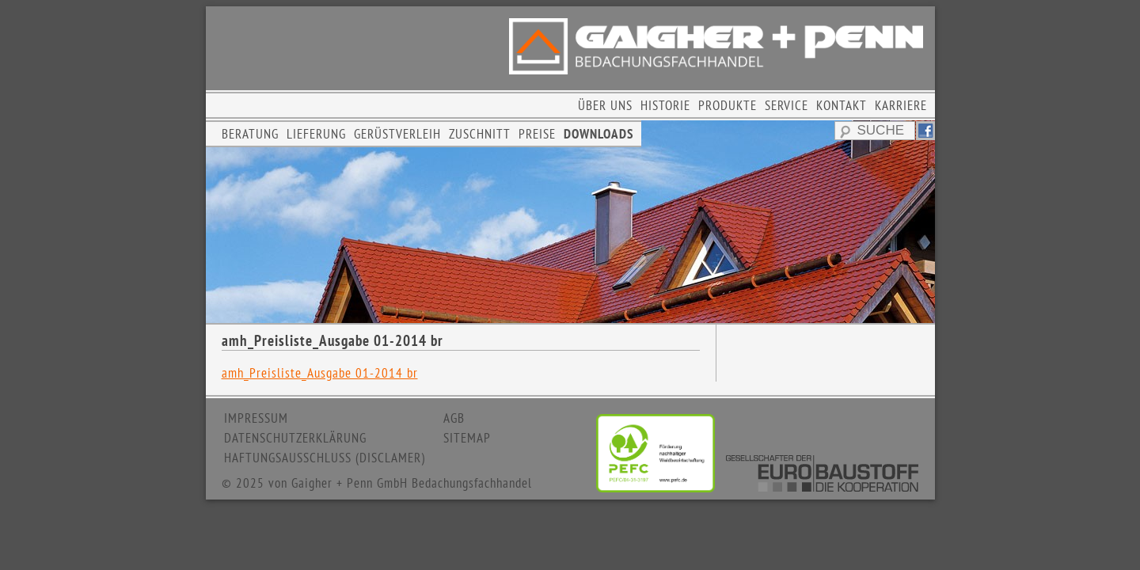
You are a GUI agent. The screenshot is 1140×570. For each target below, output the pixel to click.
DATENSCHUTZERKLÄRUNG (295, 437)
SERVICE (786, 105)
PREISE (537, 133)
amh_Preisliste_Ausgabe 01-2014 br (320, 373)
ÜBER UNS (605, 105)
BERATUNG (250, 133)
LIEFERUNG (316, 133)
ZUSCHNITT (480, 133)
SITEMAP (467, 437)
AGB (454, 418)
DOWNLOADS (598, 133)
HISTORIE (665, 105)
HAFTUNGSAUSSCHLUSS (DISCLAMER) (324, 457)
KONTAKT (841, 105)
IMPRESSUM (256, 418)
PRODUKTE (727, 105)
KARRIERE (901, 105)
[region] (570, 221)
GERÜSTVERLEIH (397, 133)
